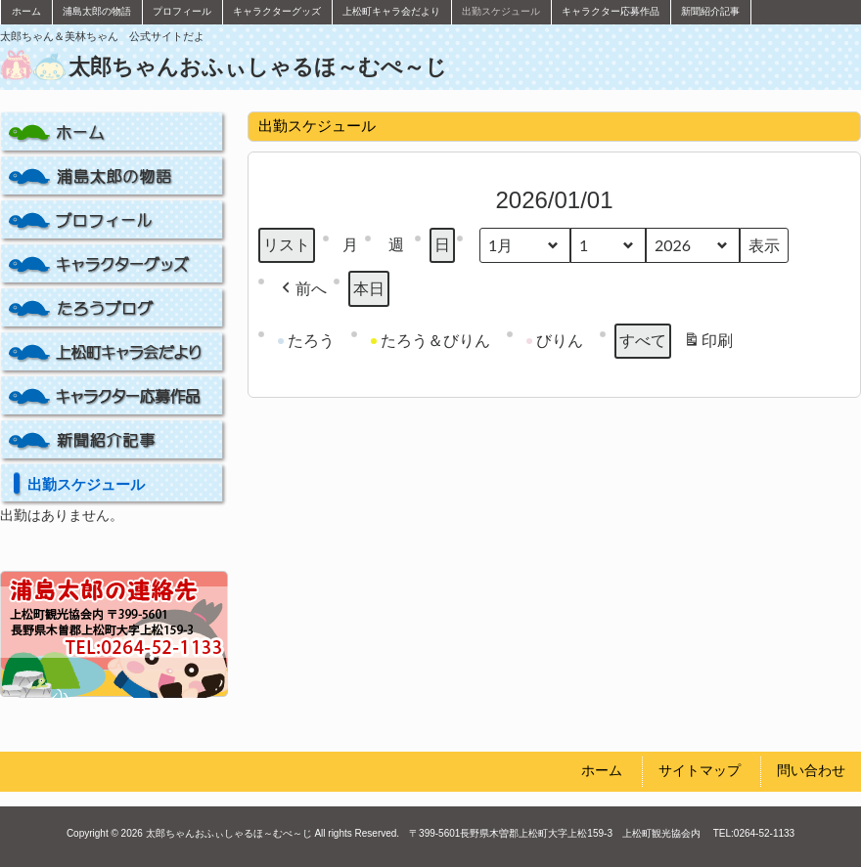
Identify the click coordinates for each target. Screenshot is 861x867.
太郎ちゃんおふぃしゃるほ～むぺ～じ (257, 67)
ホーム (601, 770)
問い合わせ (811, 770)
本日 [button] (369, 289)
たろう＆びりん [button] (430, 340)
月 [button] (350, 245)
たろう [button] (306, 340)
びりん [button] (554, 340)
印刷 (708, 343)
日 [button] (442, 245)
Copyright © (92, 833)
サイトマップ (699, 770)
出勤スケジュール (86, 484)
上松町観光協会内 (666, 833)
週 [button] (396, 245)
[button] (302, 289)
